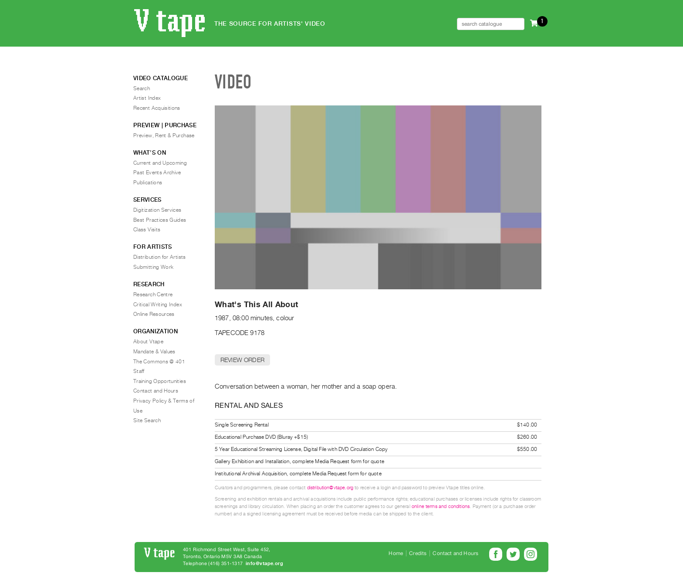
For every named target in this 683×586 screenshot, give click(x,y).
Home (396, 553)
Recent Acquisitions (156, 108)
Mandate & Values (154, 352)
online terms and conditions (441, 506)
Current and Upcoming (160, 163)
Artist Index (147, 98)
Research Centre (152, 294)
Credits (417, 553)
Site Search (147, 420)
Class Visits (146, 230)
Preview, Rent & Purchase (164, 135)
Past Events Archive (157, 172)
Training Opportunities (159, 381)
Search (141, 88)
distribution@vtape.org (330, 488)
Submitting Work (153, 267)
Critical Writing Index (157, 304)
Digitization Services (157, 210)
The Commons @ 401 (159, 362)
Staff (139, 371)
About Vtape (148, 342)
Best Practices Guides (159, 220)
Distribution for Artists (159, 257)
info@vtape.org (264, 563)
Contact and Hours (155, 391)
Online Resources (154, 314)
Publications (147, 183)
